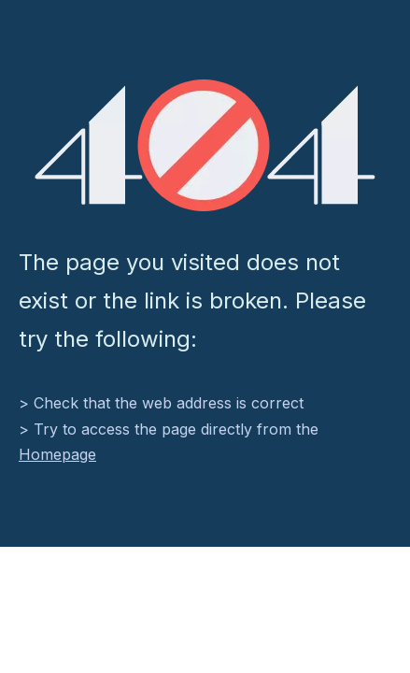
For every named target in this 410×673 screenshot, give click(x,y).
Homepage (57, 454)
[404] (205, 145)
